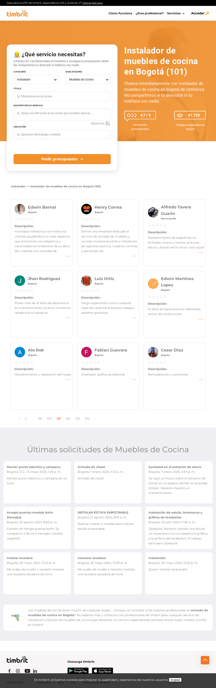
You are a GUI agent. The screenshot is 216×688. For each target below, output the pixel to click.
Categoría (20, 72)
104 (87, 418)
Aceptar (175, 679)
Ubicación (20, 127)
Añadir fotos (100, 123)
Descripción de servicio (28, 105)
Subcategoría (74, 72)
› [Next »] (95, 418)
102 (68, 418)
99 (40, 418)
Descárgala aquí (92, 2)
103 (77, 418)
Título (17, 88)
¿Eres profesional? (150, 13)
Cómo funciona (120, 13)
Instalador (18, 186)
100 (49, 418)
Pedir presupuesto (62, 159)
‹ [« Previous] (13, 418)
